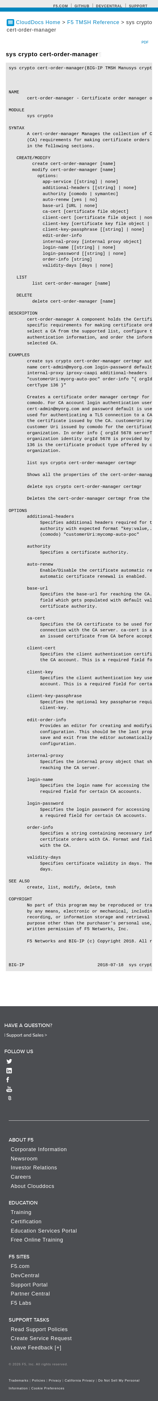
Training (21, 1212)
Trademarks (18, 1380)
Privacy (55, 1380)
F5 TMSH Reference (94, 22)
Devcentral (109, 6)
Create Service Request (41, 1338)
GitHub (82, 6)
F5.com (60, 6)
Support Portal (29, 1285)
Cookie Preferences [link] (48, 1388)
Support (138, 6)
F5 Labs (21, 1303)
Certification (26, 1221)
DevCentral (25, 1275)
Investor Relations (34, 1168)
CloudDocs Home (38, 22)
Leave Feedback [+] (36, 1348)
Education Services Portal (44, 1231)
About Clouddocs (33, 1186)
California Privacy (80, 1380)
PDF (144, 42)
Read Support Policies (39, 1329)
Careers (21, 1177)
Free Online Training (37, 1240)
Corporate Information (39, 1149)
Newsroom (24, 1159)
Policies (38, 1380)
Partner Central (30, 1294)
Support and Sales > (26, 1034)
